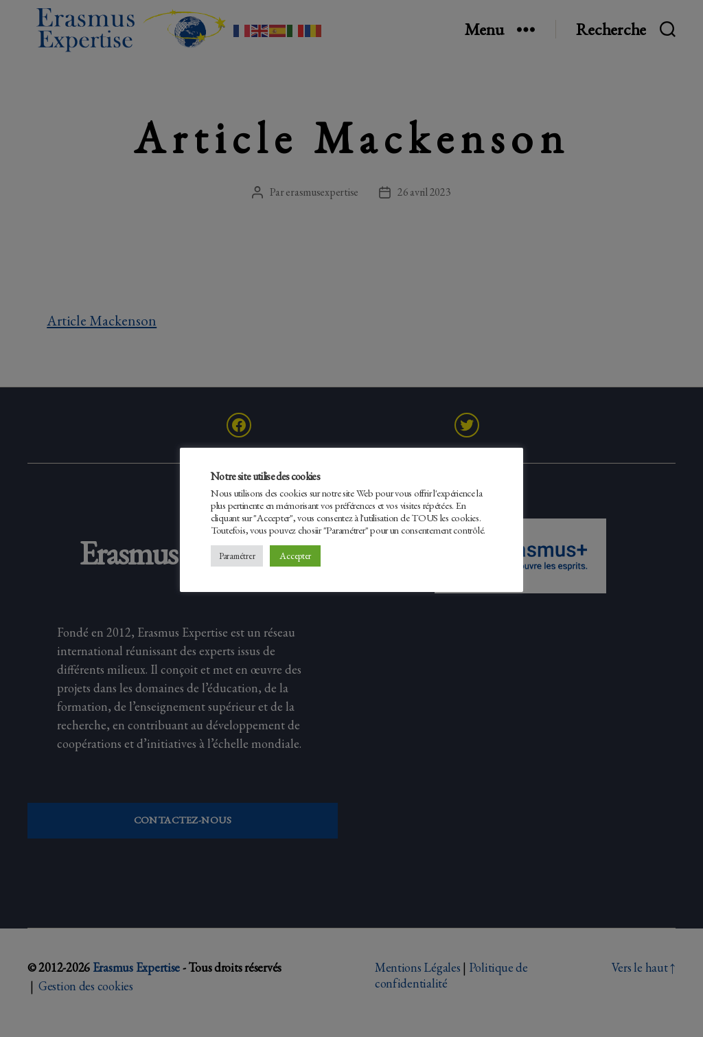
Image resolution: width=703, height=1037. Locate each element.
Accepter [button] (295, 555)
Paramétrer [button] (237, 556)
